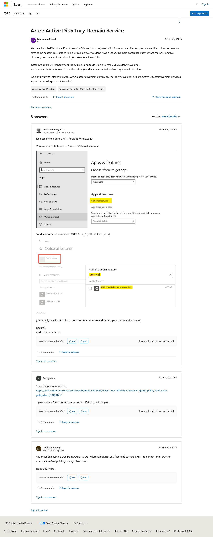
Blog (45, 531)
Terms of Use (121, 531)
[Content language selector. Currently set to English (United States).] (19, 523)
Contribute (59, 531)
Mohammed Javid (46, 39)
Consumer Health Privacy (95, 531)
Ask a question (199, 13)
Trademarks (162, 531)
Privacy (72, 531)
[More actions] (179, 22)
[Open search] (197, 4)
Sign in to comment (41, 107)
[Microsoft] (6, 4)
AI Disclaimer (10, 531)
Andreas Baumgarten (53, 129)
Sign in (205, 4)
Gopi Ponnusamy (51, 447)
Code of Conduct (141, 531)
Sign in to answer (39, 510)
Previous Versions (30, 531)
